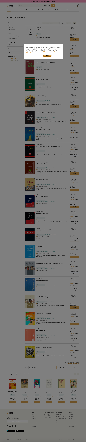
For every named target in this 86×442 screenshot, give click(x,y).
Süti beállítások (39, 55)
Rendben (47, 55)
